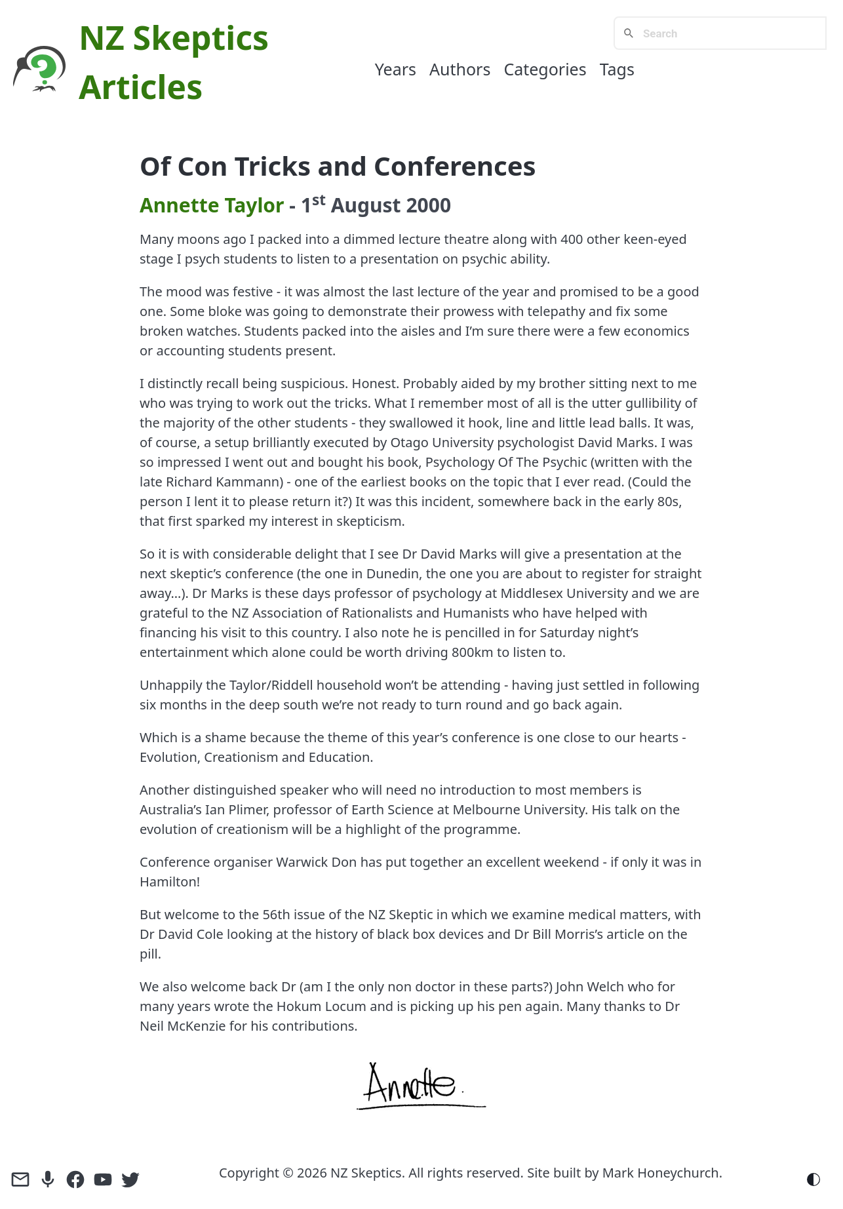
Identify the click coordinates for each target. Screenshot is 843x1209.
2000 (428, 204)
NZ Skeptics (174, 37)
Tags (617, 69)
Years (395, 69)
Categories (544, 69)
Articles (141, 86)
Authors (459, 69)
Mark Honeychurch (660, 1172)
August (366, 204)
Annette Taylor (212, 204)
